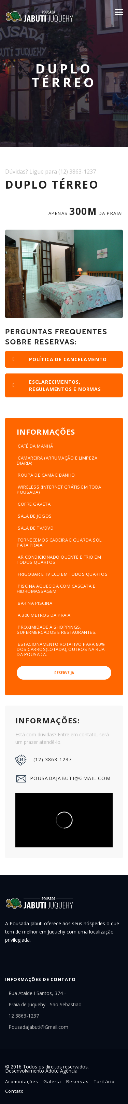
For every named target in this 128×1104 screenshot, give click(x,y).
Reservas (77, 1081)
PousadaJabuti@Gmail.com (63, 778)
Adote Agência (61, 1070)
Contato (14, 1091)
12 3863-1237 (24, 1015)
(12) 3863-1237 (43, 760)
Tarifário (104, 1081)
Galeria (52, 1081)
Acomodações (21, 1081)
